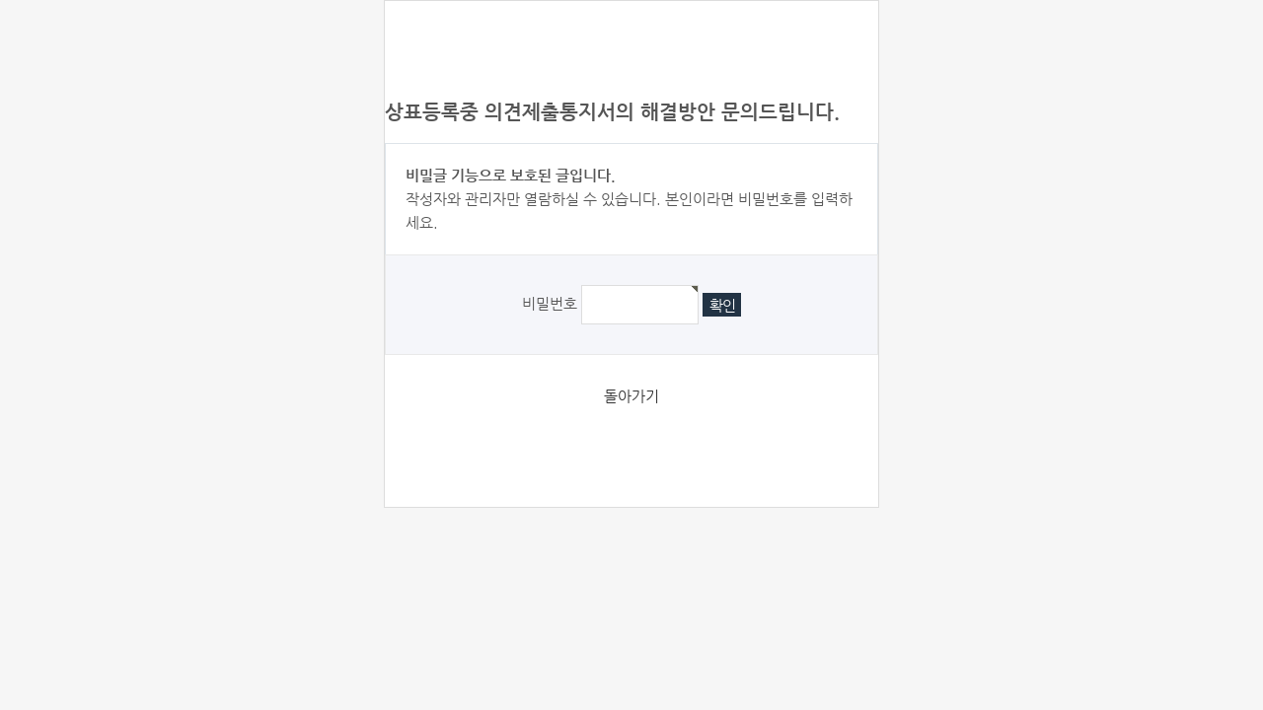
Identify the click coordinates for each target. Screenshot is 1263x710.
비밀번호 (549, 303)
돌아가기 (631, 396)
